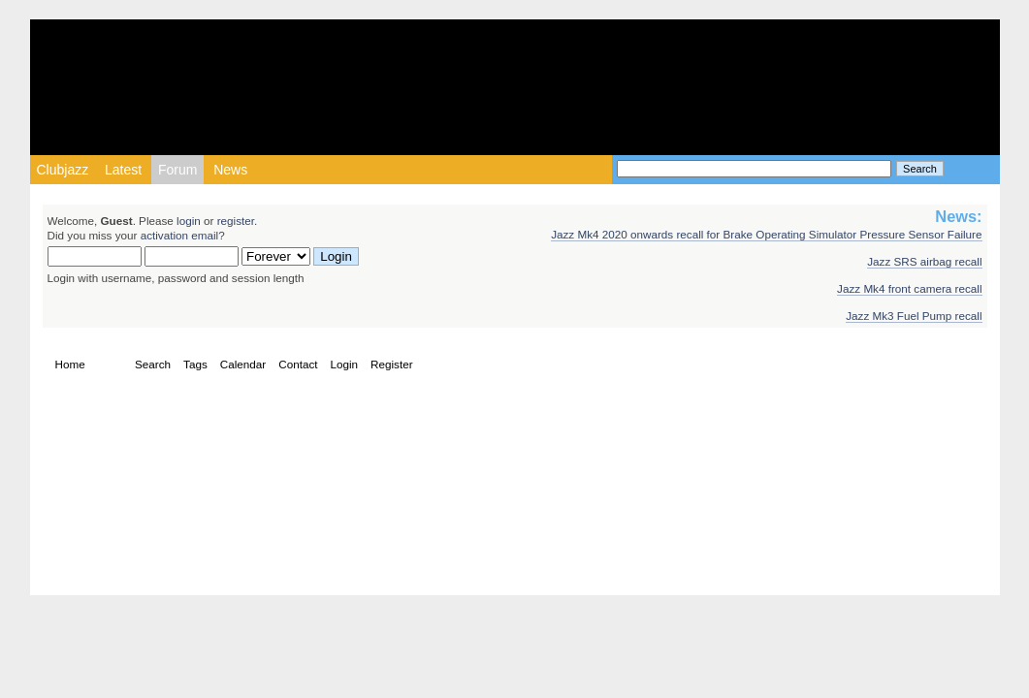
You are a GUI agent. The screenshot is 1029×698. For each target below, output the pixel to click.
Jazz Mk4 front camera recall (909, 288)
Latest (123, 169)
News (230, 169)
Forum (177, 169)
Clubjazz (63, 169)
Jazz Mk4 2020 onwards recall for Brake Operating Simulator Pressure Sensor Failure (766, 234)
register (235, 220)
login (189, 220)
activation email (180, 235)
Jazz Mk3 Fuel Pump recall (913, 315)
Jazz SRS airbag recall (924, 261)
